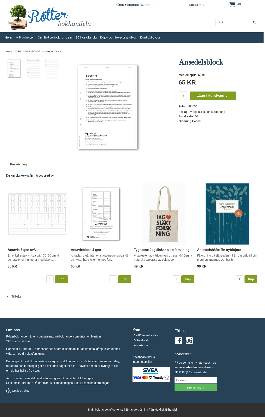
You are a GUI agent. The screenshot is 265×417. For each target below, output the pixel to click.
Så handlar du (86, 37)
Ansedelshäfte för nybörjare (219, 250)
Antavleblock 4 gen (86, 250)
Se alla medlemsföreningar (91, 382)
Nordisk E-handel (166, 409)
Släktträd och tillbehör (28, 51)
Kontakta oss (150, 37)
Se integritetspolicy (198, 372)
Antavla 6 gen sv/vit (23, 250)
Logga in (195, 4)
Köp (61, 279)
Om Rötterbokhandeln (55, 37)
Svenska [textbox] (145, 5)
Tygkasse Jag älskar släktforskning (161, 250)
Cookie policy (17, 390)
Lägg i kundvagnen (213, 96)
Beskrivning (18, 164)
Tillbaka (13, 296)
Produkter (26, 37)
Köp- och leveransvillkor (118, 37)
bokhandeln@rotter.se (109, 409)
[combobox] (147, 5)
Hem (8, 37)
